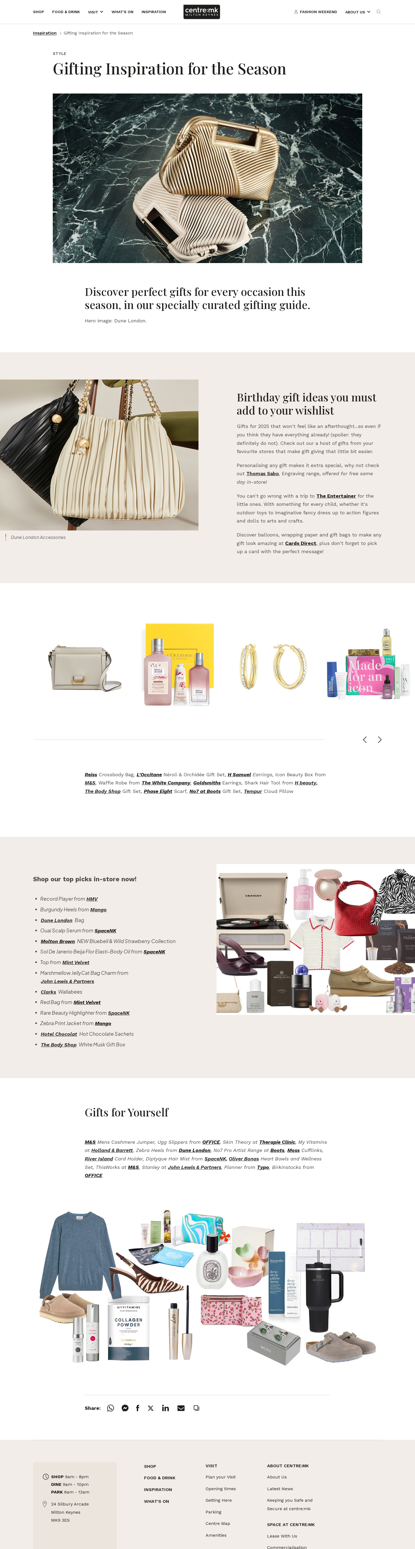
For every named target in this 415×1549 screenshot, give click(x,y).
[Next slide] (380, 739)
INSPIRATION (158, 1489)
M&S (90, 783)
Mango (98, 909)
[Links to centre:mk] (201, 11)
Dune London (56, 920)
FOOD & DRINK (159, 1477)
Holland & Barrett (112, 1150)
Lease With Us (282, 1536)
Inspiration (45, 33)
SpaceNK (119, 1013)
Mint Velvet (75, 962)
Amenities (216, 1535)
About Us (277, 1477)
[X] (154, 1408)
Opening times (221, 1488)
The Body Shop (103, 791)
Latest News (280, 1488)
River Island (99, 1159)
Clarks (48, 992)
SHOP (150, 1466)
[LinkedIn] (169, 1408)
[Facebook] (141, 1408)
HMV (92, 899)
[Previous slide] (365, 739)
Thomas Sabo (262, 473)
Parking (213, 1512)
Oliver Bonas (244, 1159)
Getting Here (219, 1500)
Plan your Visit (221, 1477)
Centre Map (218, 1523)
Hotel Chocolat (59, 1034)
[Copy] (200, 1408)
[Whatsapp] (114, 1408)
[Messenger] (129, 1408)
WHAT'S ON (156, 1501)
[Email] (185, 1408)
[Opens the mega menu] (95, 12)
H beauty (305, 783)
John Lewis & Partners (67, 981)
